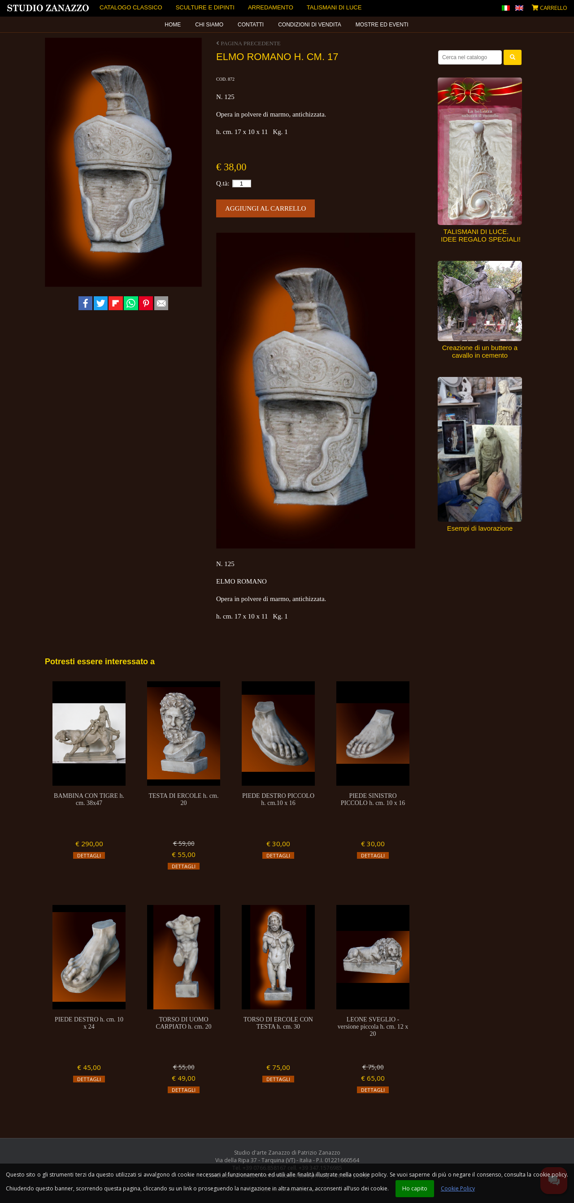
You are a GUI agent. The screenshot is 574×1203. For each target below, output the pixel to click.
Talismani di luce (334, 7)
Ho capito (414, 1188)
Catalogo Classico (131, 7)
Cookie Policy (458, 1188)
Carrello (549, 8)
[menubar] (287, 24)
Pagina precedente (248, 43)
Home (173, 25)
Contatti (251, 25)
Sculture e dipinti (205, 7)
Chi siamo (209, 25)
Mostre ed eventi (382, 25)
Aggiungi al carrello (265, 208)
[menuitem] (173, 24)
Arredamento (270, 7)
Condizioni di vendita (309, 25)
